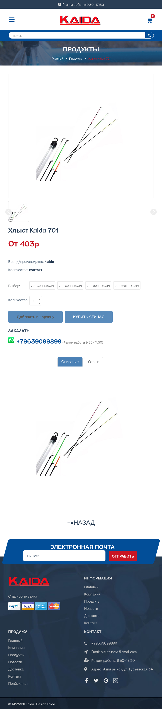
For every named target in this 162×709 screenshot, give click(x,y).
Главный (91, 585)
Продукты (92, 600)
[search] (81, 35)
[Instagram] (115, 679)
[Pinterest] (106, 679)
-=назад (81, 521)
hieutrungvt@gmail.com (119, 650)
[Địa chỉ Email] (64, 555)
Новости (91, 607)
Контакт (90, 621)
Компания (92, 593)
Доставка (92, 614)
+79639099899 (39, 341)
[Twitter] (96, 679)
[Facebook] (86, 679)
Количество (17, 299)
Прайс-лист (18, 682)
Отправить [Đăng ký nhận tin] (123, 555)
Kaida (51, 703)
